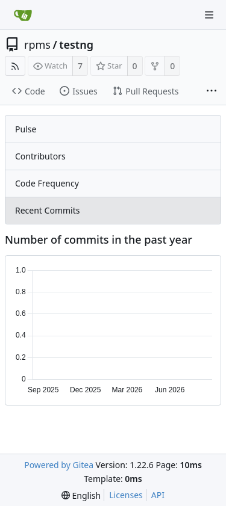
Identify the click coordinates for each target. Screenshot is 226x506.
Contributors (40, 156)
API (158, 495)
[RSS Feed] (15, 66)
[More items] (211, 91)
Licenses (126, 495)
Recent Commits (47, 210)
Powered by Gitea (58, 465)
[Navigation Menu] (209, 15)
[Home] (23, 15)
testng (76, 45)
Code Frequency (47, 183)
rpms (37, 45)
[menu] (81, 495)
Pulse (25, 129)
